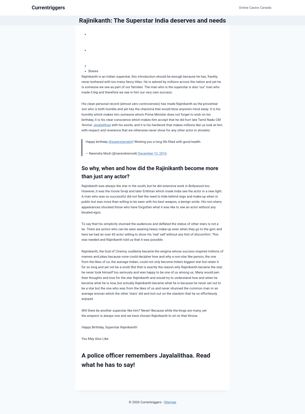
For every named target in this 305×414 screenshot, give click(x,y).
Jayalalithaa (102, 125)
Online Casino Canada (255, 8)
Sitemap (170, 402)
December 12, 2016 (152, 153)
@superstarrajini (120, 142)
